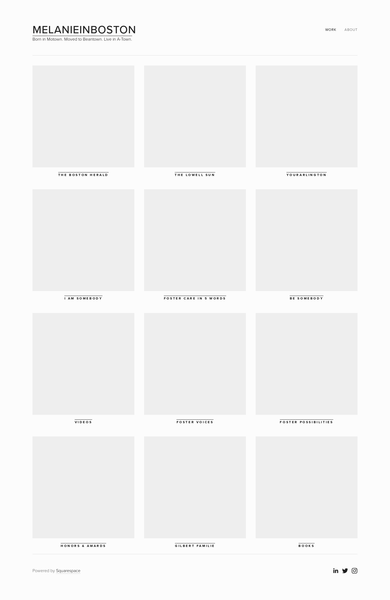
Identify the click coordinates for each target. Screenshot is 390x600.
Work (330, 29)
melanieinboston (84, 29)
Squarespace (68, 570)
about (351, 29)
